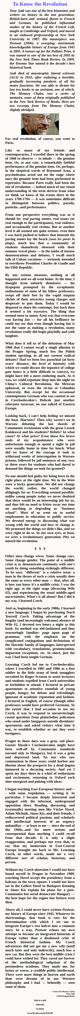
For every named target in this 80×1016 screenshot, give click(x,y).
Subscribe (40, 1004)
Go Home (40, 1009)
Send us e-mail (40, 1000)
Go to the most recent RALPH (40, 1013)
